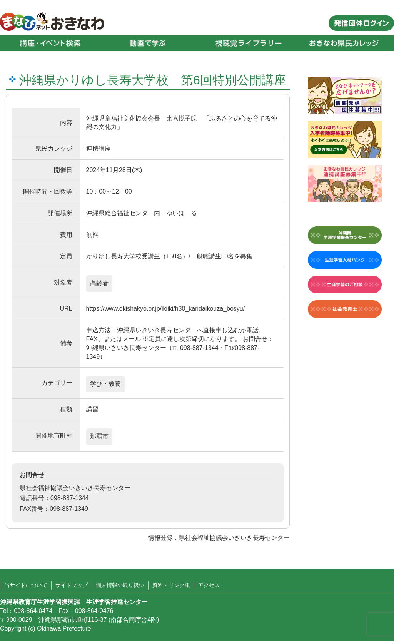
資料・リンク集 (171, 585)
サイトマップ (71, 585)
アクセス (209, 585)
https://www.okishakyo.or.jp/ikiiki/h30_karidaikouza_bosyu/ (165, 308)
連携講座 (98, 148)
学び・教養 (105, 383)
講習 (92, 409)
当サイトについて (25, 585)
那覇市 (99, 436)
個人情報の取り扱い (120, 585)
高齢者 (99, 283)
